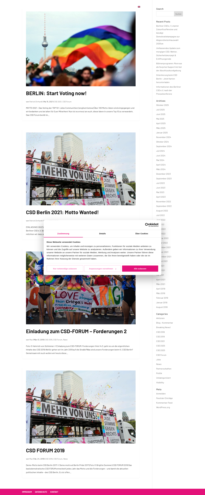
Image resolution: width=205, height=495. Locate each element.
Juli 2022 (160, 215)
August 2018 (161, 307)
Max (31, 340)
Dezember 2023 (163, 174)
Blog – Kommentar (164, 322)
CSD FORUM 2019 (45, 450)
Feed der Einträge (164, 398)
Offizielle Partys (78, 7)
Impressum (27, 492)
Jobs (158, 359)
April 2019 (160, 288)
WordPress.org (163, 407)
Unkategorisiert (163, 378)
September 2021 (163, 256)
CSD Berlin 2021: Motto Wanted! (62, 212)
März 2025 (160, 128)
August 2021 (162, 261)
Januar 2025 (162, 132)
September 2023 (164, 178)
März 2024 (161, 169)
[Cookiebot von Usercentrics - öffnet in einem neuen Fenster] (147, 225)
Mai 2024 (160, 160)
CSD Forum (67, 101)
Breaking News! (163, 327)
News (65, 340)
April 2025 (161, 123)
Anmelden (161, 393)
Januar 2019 (161, 302)
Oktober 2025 (162, 105)
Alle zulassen (140, 269)
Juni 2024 (160, 155)
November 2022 (163, 201)
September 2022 (164, 206)
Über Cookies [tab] (141, 233)
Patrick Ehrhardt (35, 101)
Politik (159, 373)
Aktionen (160, 318)
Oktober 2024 (162, 141)
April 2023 (161, 196)
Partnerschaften (163, 368)
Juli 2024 (160, 151)
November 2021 (163, 247)
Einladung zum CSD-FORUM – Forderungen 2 (76, 331)
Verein (95, 7)
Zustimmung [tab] (63, 233)
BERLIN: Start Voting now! (56, 93)
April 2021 (160, 279)
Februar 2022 (162, 238)
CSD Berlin (58, 7)
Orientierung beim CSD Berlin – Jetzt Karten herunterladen (166, 78)
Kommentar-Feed (164, 402)
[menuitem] (139, 10)
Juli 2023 (160, 183)
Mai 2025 (160, 118)
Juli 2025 (160, 109)
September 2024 (164, 146)
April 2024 (161, 164)
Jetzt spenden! (125, 7)
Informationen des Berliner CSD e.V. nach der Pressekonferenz (168, 90)
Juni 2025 (160, 114)
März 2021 (160, 284)
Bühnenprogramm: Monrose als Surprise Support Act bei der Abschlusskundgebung (169, 67)
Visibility (160, 382)
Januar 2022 (162, 242)
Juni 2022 (160, 219)
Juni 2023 (160, 187)
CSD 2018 (160, 332)
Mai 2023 (160, 192)
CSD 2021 (58, 101)
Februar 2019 (162, 298)
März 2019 (160, 293)
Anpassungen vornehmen (102, 269)
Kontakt (107, 7)
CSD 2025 (160, 345)
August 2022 (162, 210)
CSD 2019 (48, 340)
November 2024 (163, 137)
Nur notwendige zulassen (65, 269)
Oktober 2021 (162, 252)
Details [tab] (102, 233)
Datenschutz (41, 492)
